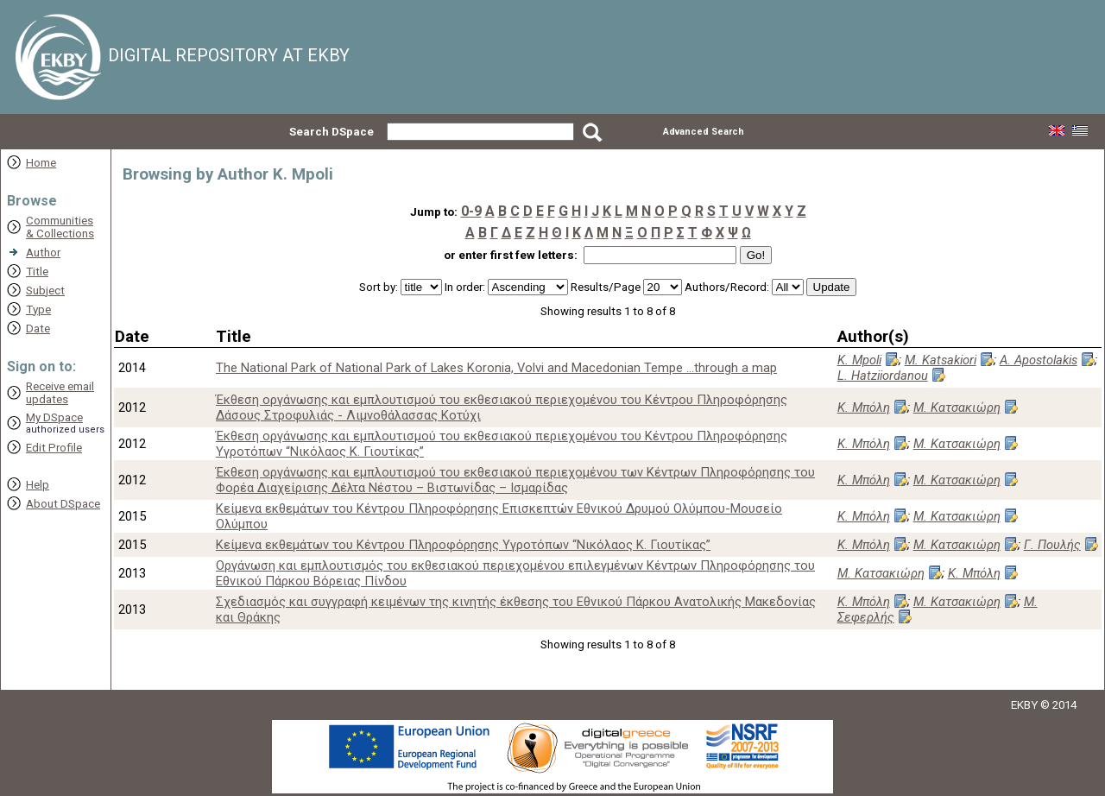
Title (37, 271)
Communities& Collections (60, 227)
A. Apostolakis (1038, 360)
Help (37, 484)
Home (41, 162)
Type (38, 309)
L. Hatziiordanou (882, 375)
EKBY (1024, 704)
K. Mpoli (859, 360)
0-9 (471, 211)
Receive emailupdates (60, 393)
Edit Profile (54, 447)
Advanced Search (703, 131)
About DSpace (63, 503)
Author (43, 252)
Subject (45, 290)
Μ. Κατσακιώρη (957, 407)
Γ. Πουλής (1052, 545)
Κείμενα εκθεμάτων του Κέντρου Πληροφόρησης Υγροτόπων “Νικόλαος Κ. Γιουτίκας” (463, 545)
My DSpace (54, 417)
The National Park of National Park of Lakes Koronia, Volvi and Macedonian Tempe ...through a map (496, 368)
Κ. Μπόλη (863, 407)
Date (38, 328)
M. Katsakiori (940, 360)
